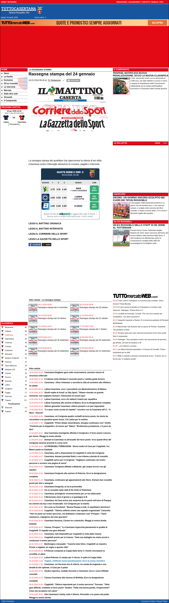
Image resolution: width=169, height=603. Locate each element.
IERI (165, 143)
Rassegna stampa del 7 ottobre (93, 329)
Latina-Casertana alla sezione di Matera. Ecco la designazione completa (77, 403)
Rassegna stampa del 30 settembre (53, 340)
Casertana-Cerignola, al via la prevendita (63, 487)
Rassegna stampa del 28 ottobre (94, 307)
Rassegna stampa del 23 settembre (53, 351)
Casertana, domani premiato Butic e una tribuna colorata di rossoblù (76, 456)
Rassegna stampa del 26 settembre (95, 340)
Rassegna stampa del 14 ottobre (52, 329)
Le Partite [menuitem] (7, 77)
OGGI (157, 143)
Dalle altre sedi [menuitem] (9, 94)
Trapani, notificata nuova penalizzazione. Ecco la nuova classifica (74, 561)
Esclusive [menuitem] (7, 80)
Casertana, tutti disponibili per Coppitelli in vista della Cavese (72, 534)
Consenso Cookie (148, 601)
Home (4, 69)
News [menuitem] (5, 73)
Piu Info (94, 189)
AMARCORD (119, 194)
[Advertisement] (14, 174)
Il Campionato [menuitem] (9, 100)
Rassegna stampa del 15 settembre (95, 351)
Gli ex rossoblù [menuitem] (9, 83)
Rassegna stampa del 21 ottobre (94, 318)
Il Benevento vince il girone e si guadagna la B (65, 497)
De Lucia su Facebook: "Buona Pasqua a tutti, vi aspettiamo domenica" (77, 507)
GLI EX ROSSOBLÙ (123, 221)
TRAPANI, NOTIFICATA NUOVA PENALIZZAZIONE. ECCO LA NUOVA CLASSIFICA (140, 74)
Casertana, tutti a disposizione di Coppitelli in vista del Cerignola (74, 453)
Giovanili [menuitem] (6, 97)
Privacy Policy (162, 601)
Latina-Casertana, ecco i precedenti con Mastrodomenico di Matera (75, 389)
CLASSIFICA (7, 323)
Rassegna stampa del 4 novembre (53, 307)
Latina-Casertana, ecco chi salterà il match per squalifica (70, 399)
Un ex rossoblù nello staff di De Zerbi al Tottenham (67, 490)
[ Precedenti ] (14, 124)
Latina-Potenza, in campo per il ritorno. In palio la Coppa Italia (73, 557)
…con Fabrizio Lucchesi (127, 346)
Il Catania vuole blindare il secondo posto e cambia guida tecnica (74, 379)
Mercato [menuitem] (6, 90)
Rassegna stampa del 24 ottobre (52, 318)
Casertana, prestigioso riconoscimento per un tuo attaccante (72, 494)
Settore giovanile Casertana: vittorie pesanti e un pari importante (74, 406)
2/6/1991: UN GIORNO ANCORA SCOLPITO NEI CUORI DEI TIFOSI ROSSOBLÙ (139, 198)
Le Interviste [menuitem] (8, 87)
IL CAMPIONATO (121, 69)
